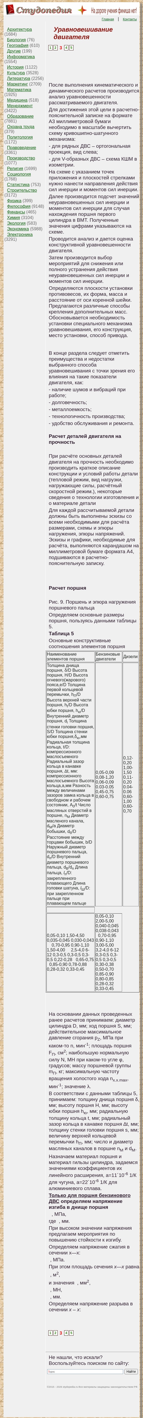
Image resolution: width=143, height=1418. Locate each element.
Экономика (18, 229)
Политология (20, 137)
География (17, 45)
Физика (14, 200)
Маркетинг (17, 84)
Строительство (22, 190)
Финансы (16, 212)
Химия (13, 217)
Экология (16, 223)
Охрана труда (20, 126)
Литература (18, 78)
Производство (21, 158)
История (15, 67)
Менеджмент (20, 106)
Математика (19, 89)
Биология (16, 40)
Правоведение (21, 147)
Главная (108, 19)
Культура (16, 73)
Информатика (21, 56)
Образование (20, 116)
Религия (15, 168)
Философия (18, 206)
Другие (14, 51)
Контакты (130, 19)
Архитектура (19, 29)
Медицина (17, 100)
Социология (19, 174)
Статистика (18, 184)
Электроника (20, 234)
